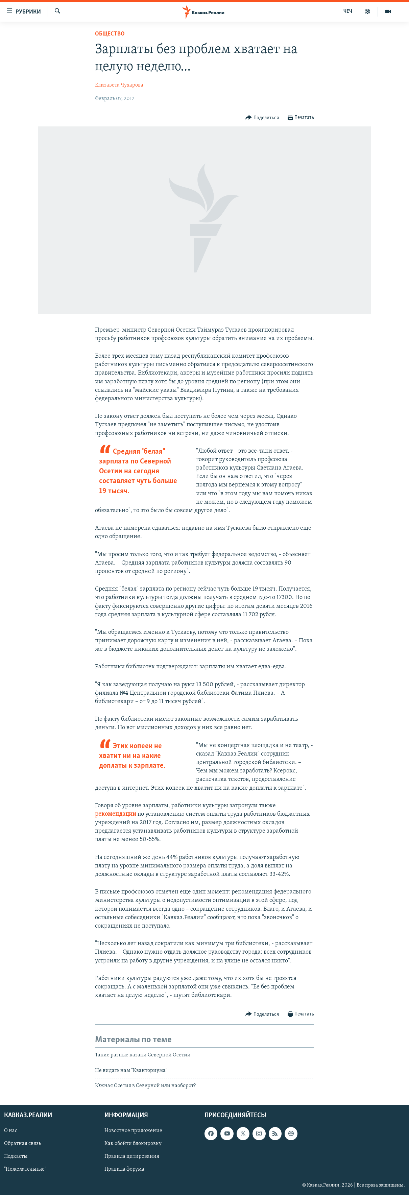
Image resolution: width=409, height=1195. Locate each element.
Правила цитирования (131, 1157)
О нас (10, 1131)
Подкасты (15, 1157)
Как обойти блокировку (133, 1144)
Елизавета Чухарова (119, 85)
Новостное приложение (133, 1131)
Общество (110, 34)
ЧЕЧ (347, 11)
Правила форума (124, 1169)
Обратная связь (22, 1144)
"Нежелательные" (25, 1169)
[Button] (262, 117)
